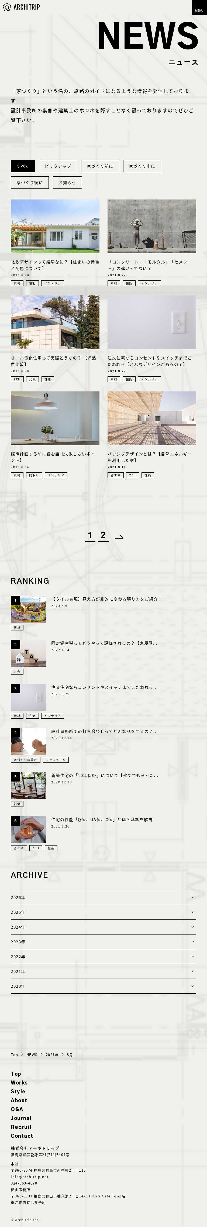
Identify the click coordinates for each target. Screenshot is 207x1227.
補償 (17, 804)
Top (16, 1074)
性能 (32, 283)
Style (18, 1092)
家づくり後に (29, 183)
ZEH (17, 379)
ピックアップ (58, 166)
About (19, 1100)
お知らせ (67, 183)
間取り (34, 475)
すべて (22, 166)
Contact (22, 1136)
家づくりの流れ (25, 760)
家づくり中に (142, 166)
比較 (32, 379)
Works (19, 1083)
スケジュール (56, 760)
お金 (17, 671)
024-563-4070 (24, 1183)
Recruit (21, 1127)
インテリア (52, 283)
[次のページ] (117, 535)
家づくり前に (100, 166)
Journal (21, 1118)
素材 (17, 283)
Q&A (17, 1109)
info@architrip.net (30, 1176)
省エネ (116, 475)
